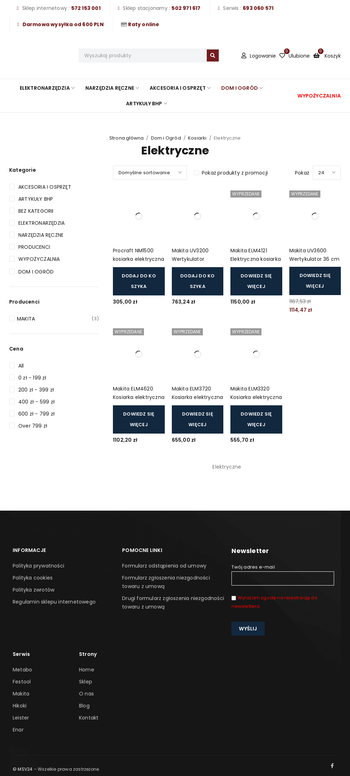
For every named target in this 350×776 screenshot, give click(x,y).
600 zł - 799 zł (36, 413)
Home (86, 669)
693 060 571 (258, 8)
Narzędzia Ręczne (41, 235)
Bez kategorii (36, 210)
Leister (21, 717)
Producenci (34, 247)
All (21, 365)
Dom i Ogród (166, 138)
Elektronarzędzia (41, 223)
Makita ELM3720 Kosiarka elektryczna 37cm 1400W (197, 393)
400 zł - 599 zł (36, 401)
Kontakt (88, 717)
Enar (18, 729)
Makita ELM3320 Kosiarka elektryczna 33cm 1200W (256, 393)
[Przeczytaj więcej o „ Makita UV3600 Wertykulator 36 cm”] (315, 281)
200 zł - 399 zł (36, 389)
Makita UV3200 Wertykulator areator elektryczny (196, 255)
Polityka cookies (33, 577)
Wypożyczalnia (39, 259)
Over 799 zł (32, 425)
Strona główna (126, 138)
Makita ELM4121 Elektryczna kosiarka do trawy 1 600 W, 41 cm (255, 255)
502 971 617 (185, 8)
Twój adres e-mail (282, 575)
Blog (84, 705)
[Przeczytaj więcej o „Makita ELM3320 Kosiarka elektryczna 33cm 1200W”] (256, 419)
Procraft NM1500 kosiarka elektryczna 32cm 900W (138, 255)
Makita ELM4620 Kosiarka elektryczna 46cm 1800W (138, 393)
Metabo (22, 669)
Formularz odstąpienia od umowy (164, 565)
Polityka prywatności (38, 565)
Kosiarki (197, 138)
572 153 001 (86, 8)
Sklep (85, 681)
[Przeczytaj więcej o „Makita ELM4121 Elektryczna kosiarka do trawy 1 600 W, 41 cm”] (256, 281)
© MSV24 (22, 769)
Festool (22, 681)
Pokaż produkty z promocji (235, 172)
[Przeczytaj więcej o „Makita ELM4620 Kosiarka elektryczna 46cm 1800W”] (139, 419)
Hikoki (19, 705)
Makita (21, 693)
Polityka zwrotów (33, 589)
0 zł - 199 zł (32, 377)
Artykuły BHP (35, 198)
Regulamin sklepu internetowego (54, 601)
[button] (139, 281)
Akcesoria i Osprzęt (44, 186)
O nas (86, 693)
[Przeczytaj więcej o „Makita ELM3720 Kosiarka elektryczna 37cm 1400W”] (198, 419)
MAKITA (58, 318)
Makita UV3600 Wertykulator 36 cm (314, 255)
